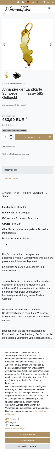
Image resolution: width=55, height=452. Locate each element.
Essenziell (14, 419)
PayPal (13, 422)
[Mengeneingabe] (5, 137)
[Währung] (33, 2)
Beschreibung (10, 170)
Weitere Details (11, 178)
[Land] (28, 2)
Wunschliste (9, 147)
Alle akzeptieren (27, 434)
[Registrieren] (23, 2)
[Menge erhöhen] (11, 135)
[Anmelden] (18, 2)
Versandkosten (24, 154)
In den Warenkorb (38, 137)
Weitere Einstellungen (15, 428)
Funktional (15, 425)
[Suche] (37, 2)
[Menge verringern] (11, 138)
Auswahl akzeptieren (27, 446)
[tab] (27, 170)
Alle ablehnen (27, 440)
